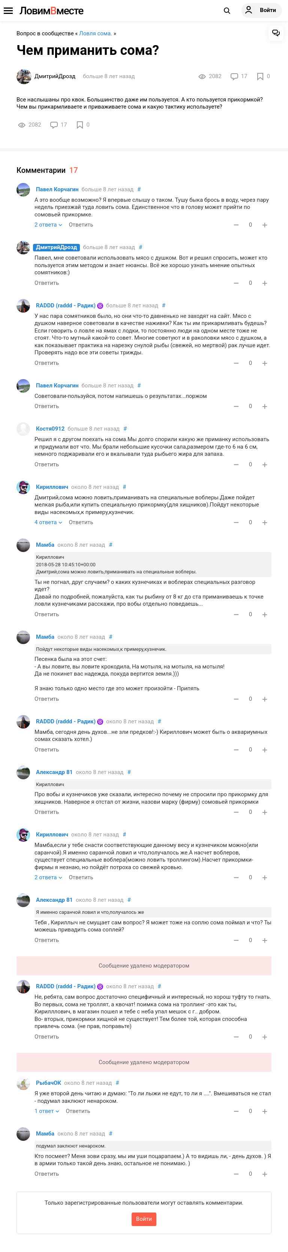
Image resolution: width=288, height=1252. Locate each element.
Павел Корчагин (57, 189)
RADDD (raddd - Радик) (66, 305)
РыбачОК (48, 1083)
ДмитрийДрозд (56, 247)
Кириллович (52, 487)
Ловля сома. (95, 33)
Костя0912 (50, 428)
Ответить (81, 224)
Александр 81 (54, 772)
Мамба (45, 544)
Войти (144, 1219)
